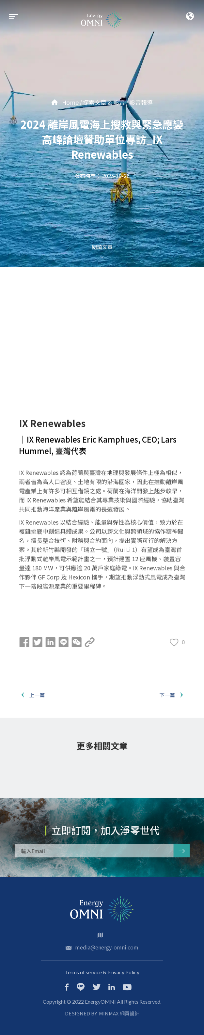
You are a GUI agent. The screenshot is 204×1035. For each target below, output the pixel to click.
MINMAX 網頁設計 (119, 1013)
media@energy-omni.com (106, 947)
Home (65, 102)
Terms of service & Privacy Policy (102, 972)
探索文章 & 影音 (104, 102)
